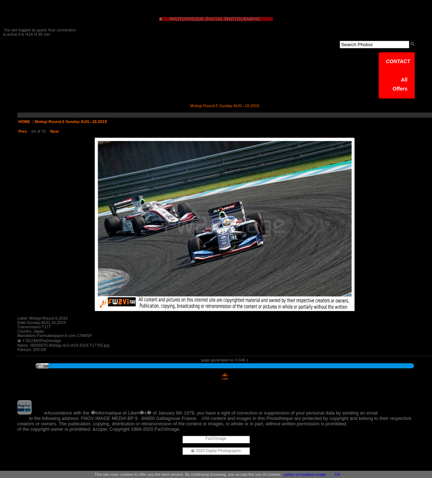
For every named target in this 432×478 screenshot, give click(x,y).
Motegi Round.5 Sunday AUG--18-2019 (71, 121)
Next (54, 131)
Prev (22, 131)
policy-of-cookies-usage (305, 474)
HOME (24, 121)
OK (337, 474)
